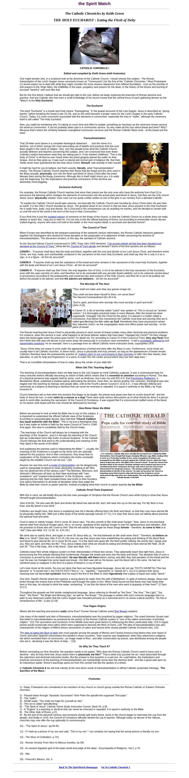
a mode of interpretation (62, 465)
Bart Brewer (121, 611)
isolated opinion (56, 216)
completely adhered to (152, 340)
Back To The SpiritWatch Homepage (78, 767)
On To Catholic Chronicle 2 (115, 767)
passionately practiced (32, 343)
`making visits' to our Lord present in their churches (105, 354)
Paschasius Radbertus (143, 378)
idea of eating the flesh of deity (41, 633)
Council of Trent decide (83, 246)
